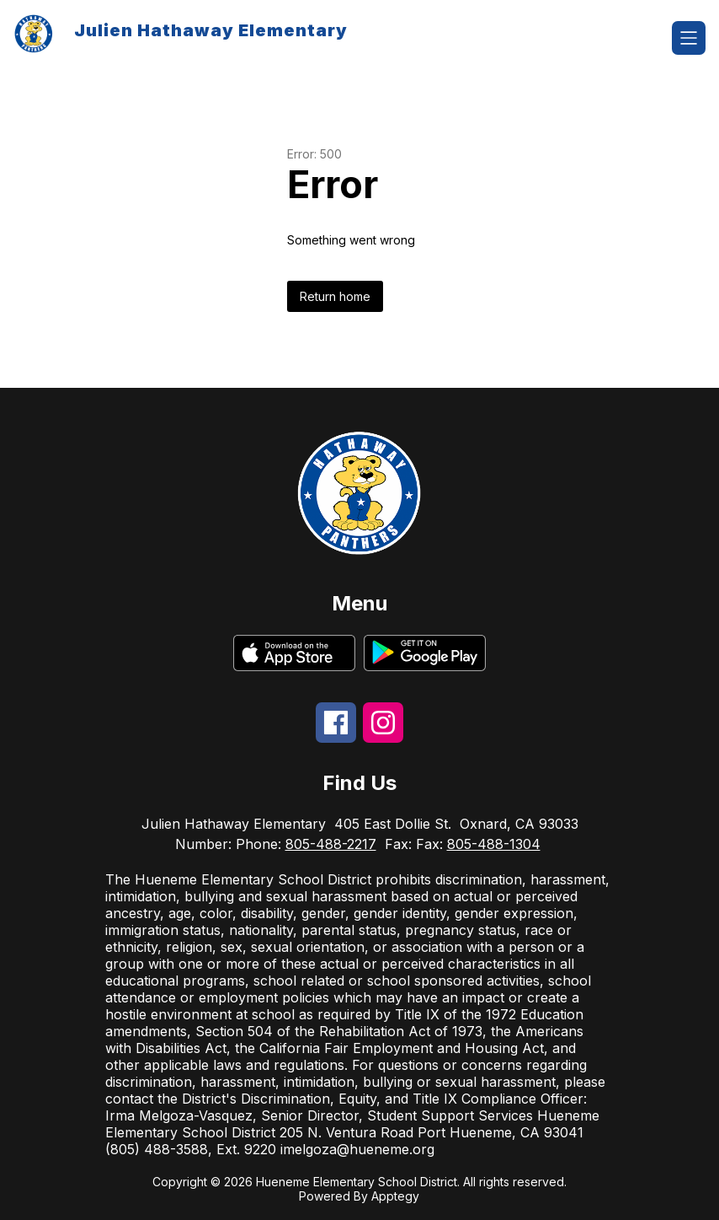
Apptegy (395, 1196)
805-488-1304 (494, 844)
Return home (335, 296)
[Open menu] (689, 38)
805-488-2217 (330, 844)
